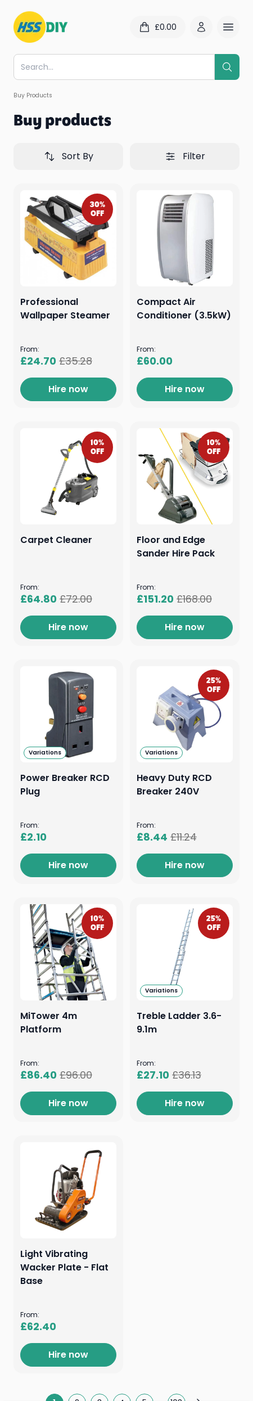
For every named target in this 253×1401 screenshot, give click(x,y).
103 (176, 1391)
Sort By (68, 156)
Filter (185, 156)
